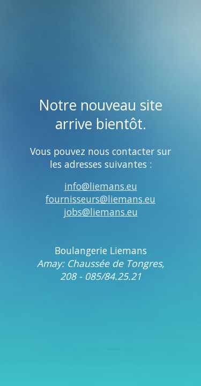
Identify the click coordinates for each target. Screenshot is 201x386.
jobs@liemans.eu (101, 211)
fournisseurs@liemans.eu (100, 198)
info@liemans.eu (100, 186)
